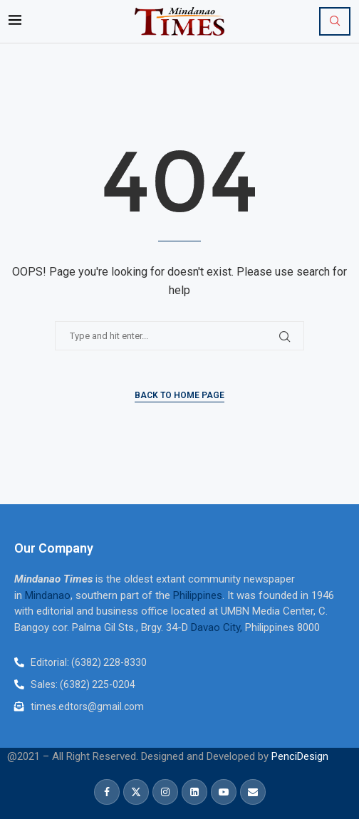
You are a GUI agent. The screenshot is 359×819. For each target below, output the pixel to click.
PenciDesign (299, 756)
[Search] (334, 21)
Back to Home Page (179, 395)
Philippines (197, 595)
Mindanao (48, 595)
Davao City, (218, 627)
